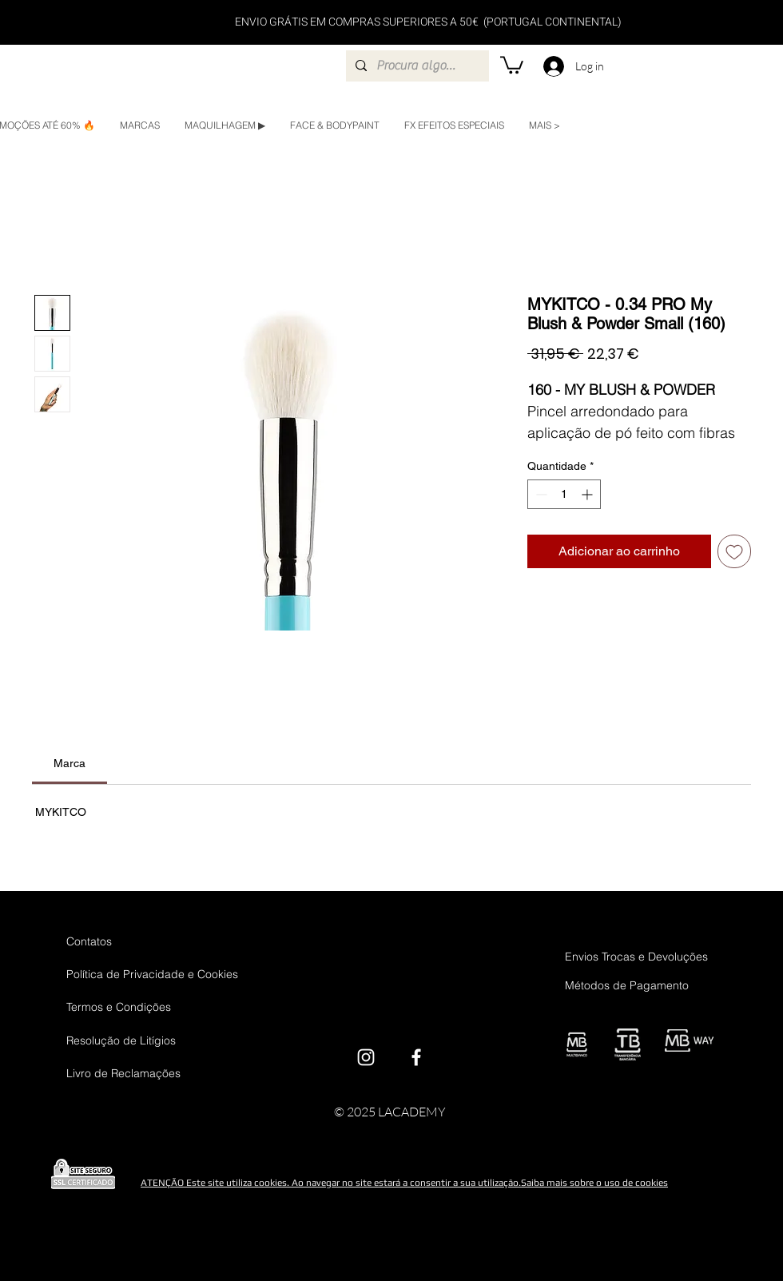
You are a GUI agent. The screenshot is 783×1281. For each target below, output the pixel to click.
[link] (69, 763)
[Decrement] (540, 494)
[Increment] (588, 494)
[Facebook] (416, 1057)
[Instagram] (366, 1057)
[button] (511, 64)
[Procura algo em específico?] (415, 66)
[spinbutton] (564, 494)
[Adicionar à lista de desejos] (734, 551)
